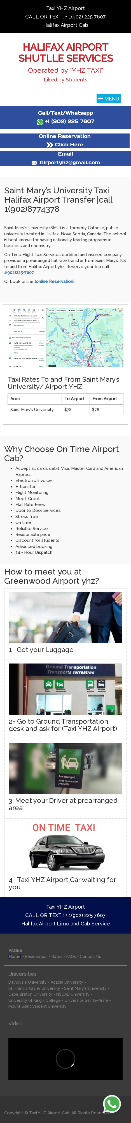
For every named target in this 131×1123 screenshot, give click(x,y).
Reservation (36, 956)
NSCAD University (73, 994)
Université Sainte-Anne (86, 1000)
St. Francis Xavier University (34, 988)
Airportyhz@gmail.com (65, 162)
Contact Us (90, 956)
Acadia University (67, 982)
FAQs (71, 956)
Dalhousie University (27, 982)
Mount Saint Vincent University (37, 1006)
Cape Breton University (30, 994)
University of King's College (34, 1000)
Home (14, 956)
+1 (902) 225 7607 (65, 121)
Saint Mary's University (85, 988)
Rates (57, 956)
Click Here (64, 144)
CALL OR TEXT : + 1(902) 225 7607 (65, 17)
